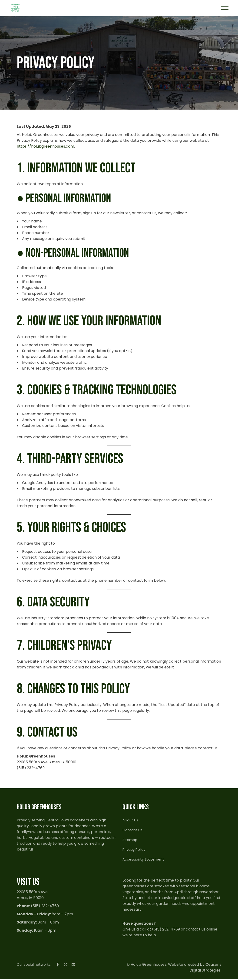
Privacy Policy (133, 849)
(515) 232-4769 (45, 906)
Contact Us (132, 829)
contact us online (201, 929)
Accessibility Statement (143, 859)
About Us (130, 820)
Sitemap (129, 839)
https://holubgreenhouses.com (45, 146)
